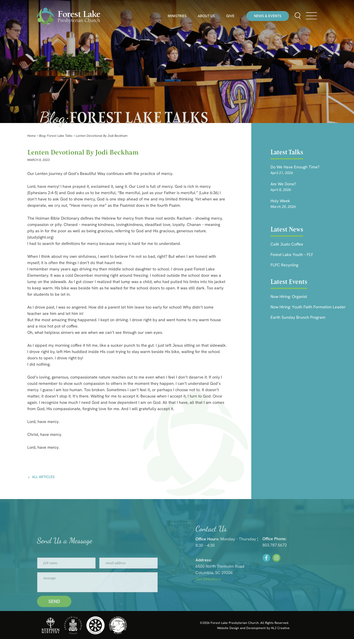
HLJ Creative (280, 628)
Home (31, 136)
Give (230, 16)
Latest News (286, 229)
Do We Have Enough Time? (294, 167)
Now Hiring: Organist (288, 296)
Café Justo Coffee (286, 244)
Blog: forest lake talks (55, 136)
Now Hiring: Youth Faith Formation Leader (308, 306)
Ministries (177, 16)
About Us (206, 16)
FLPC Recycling (284, 264)
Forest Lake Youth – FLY (291, 254)
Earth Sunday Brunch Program (297, 317)
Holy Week (280, 200)
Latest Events (288, 281)
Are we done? (283, 183)
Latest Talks (286, 152)
